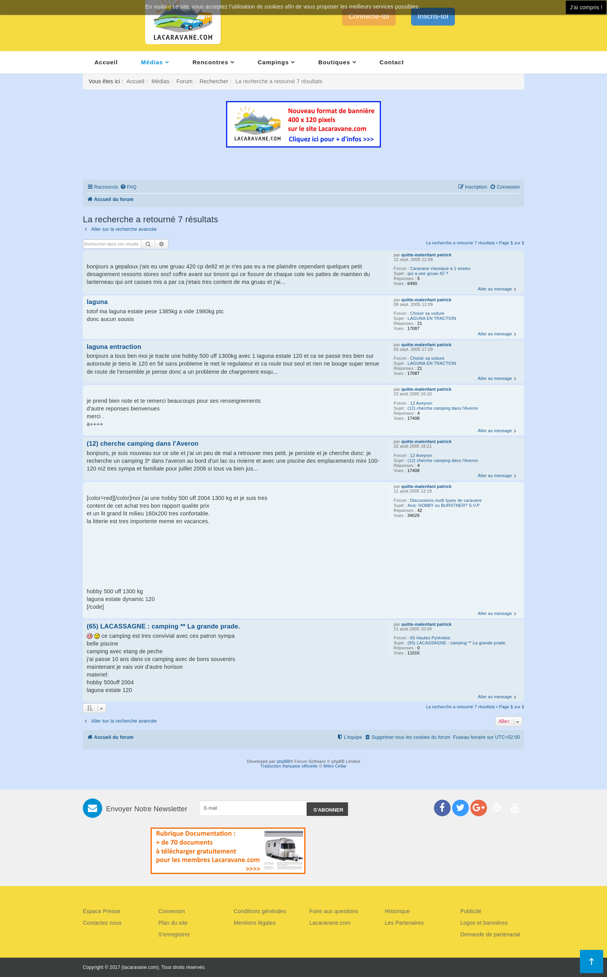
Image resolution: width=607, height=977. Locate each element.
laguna (97, 301)
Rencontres (210, 62)
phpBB (283, 761)
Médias (152, 62)
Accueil (106, 62)
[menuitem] (128, 187)
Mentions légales (255, 923)
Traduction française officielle (289, 766)
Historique (397, 911)
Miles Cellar (335, 766)
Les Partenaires (404, 923)
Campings (273, 62)
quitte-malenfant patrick (426, 254)
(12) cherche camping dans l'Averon (443, 408)
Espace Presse (101, 911)
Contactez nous (102, 923)
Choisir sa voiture (427, 313)
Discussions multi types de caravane (446, 500)
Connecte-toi (369, 16)
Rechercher (213, 81)
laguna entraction (114, 346)
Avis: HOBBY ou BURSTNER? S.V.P (444, 505)
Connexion (171, 911)
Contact (392, 62)
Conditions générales (260, 911)
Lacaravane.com (329, 923)
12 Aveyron (421, 403)
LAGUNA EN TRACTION (432, 318)
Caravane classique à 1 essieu (440, 268)
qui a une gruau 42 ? (428, 273)
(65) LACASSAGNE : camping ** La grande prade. (457, 642)
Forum (184, 81)
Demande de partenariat (490, 934)
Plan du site (173, 923)
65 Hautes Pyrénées (430, 637)
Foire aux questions (333, 911)
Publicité (471, 911)
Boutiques (334, 62)
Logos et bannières (484, 923)
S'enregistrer (174, 934)
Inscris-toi (433, 16)
